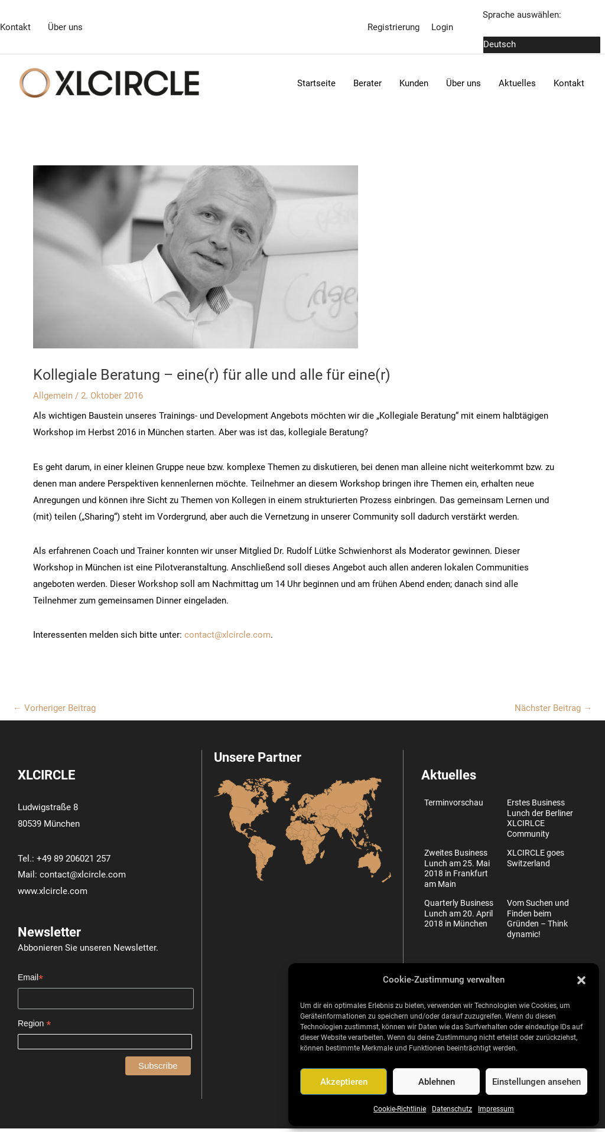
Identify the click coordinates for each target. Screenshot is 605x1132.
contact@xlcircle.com (227, 637)
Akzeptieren (343, 1081)
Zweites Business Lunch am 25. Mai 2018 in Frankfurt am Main (457, 872)
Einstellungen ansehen (536, 1081)
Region (34, 1027)
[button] (581, 980)
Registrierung (393, 26)
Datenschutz (452, 1109)
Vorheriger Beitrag (54, 711)
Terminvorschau (453, 806)
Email (30, 981)
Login (442, 26)
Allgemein (53, 398)
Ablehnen (436, 1081)
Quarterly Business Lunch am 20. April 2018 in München (458, 917)
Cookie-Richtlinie (399, 1109)
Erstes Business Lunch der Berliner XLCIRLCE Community (540, 821)
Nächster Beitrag (553, 711)
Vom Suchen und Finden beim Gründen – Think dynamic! (538, 922)
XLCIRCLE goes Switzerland (535, 862)
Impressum (496, 1109)
